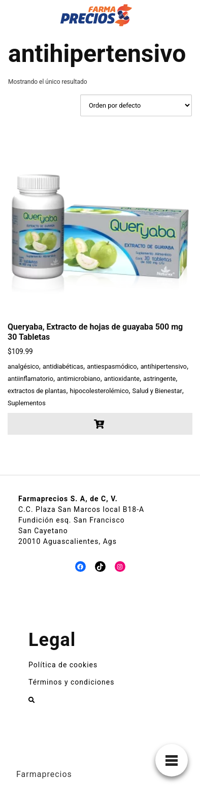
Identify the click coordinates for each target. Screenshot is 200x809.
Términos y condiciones (71, 682)
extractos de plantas (37, 391)
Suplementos (27, 403)
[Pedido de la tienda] (136, 105)
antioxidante (122, 378)
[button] (100, 424)
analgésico (23, 366)
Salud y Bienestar (157, 391)
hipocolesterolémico (99, 391)
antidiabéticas (63, 366)
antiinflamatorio (30, 378)
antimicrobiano (79, 378)
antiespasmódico (112, 366)
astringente (159, 378)
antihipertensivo (164, 366)
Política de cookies (62, 665)
